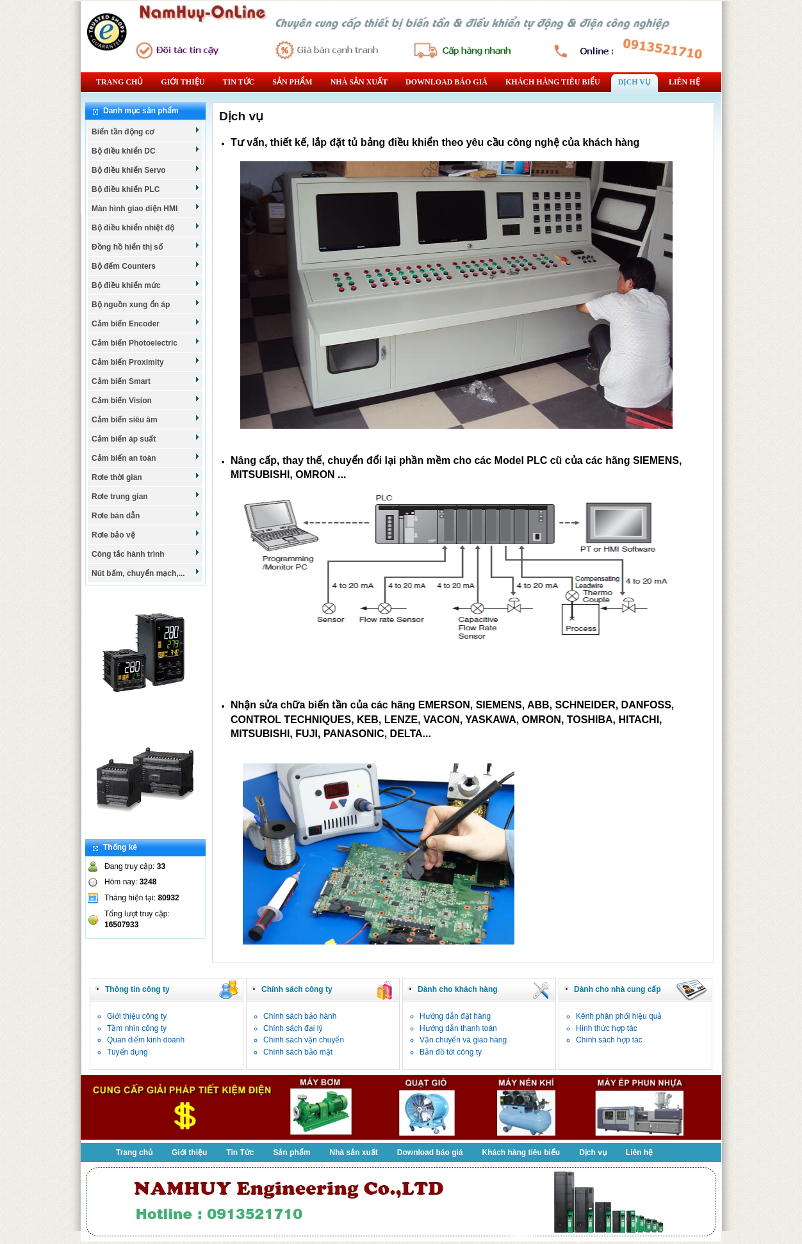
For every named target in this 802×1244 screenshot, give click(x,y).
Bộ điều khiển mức (146, 285)
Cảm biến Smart (146, 381)
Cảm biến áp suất (146, 438)
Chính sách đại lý (292, 1028)
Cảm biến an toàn (146, 457)
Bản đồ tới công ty (451, 1052)
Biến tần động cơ (146, 131)
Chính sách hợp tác (609, 1039)
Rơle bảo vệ (146, 534)
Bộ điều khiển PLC (146, 189)
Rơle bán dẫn (146, 515)
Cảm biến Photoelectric (146, 342)
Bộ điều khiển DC (146, 150)
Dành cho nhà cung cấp (617, 989)
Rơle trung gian (146, 496)
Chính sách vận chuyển (303, 1039)
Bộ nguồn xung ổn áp (146, 304)
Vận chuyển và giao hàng (463, 1039)
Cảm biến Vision (146, 400)
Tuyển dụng (127, 1052)
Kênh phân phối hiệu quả (619, 1016)
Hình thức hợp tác (606, 1028)
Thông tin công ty (137, 989)
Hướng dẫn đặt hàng (455, 1016)
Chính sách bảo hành (299, 1016)
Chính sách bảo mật (297, 1052)
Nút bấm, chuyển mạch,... (146, 573)
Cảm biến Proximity (146, 361)
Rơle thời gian (146, 477)
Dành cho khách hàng (458, 989)
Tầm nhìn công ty (137, 1028)
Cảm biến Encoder (146, 323)
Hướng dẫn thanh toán (458, 1028)
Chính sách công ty (296, 989)
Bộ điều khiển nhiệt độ (146, 227)
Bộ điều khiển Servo (146, 169)
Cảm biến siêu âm (146, 419)
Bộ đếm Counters (146, 265)
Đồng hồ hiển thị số (146, 246)
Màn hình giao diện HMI (146, 208)
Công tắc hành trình (146, 553)
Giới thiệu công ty (137, 1016)
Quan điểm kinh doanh (145, 1039)
